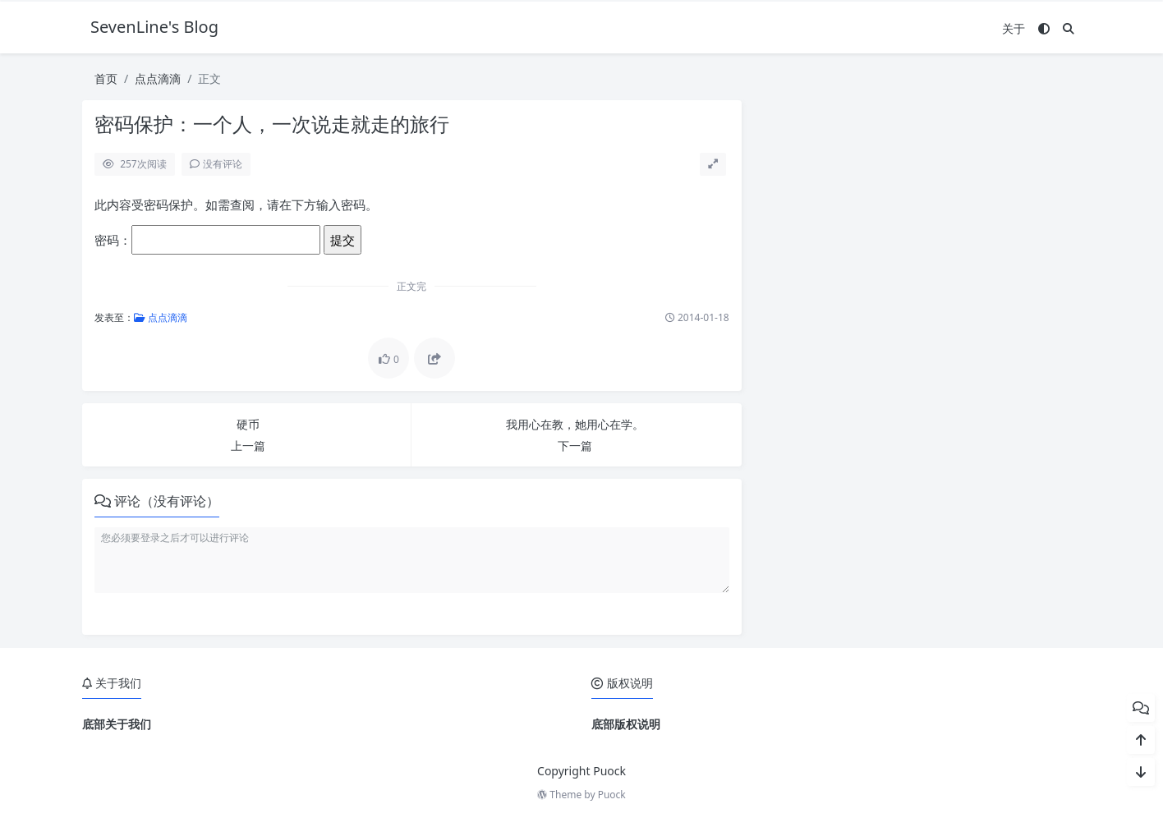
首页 (105, 78)
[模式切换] (1044, 28)
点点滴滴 (158, 78)
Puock (612, 795)
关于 (1013, 28)
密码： (207, 240)
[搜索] (1068, 28)
